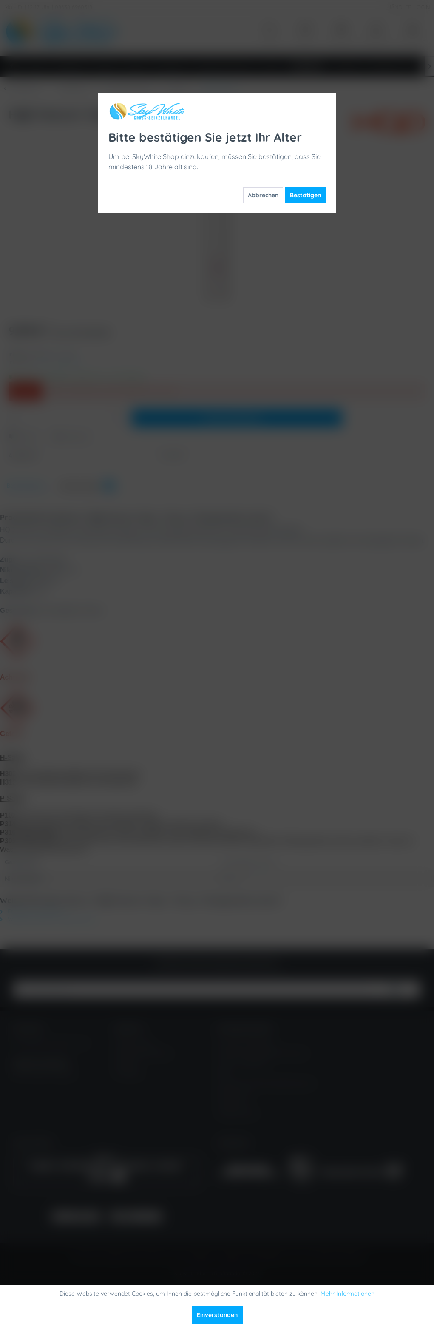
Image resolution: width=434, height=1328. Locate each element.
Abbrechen (263, 195)
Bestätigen (305, 195)
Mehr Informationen (347, 1293)
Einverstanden (217, 1315)
